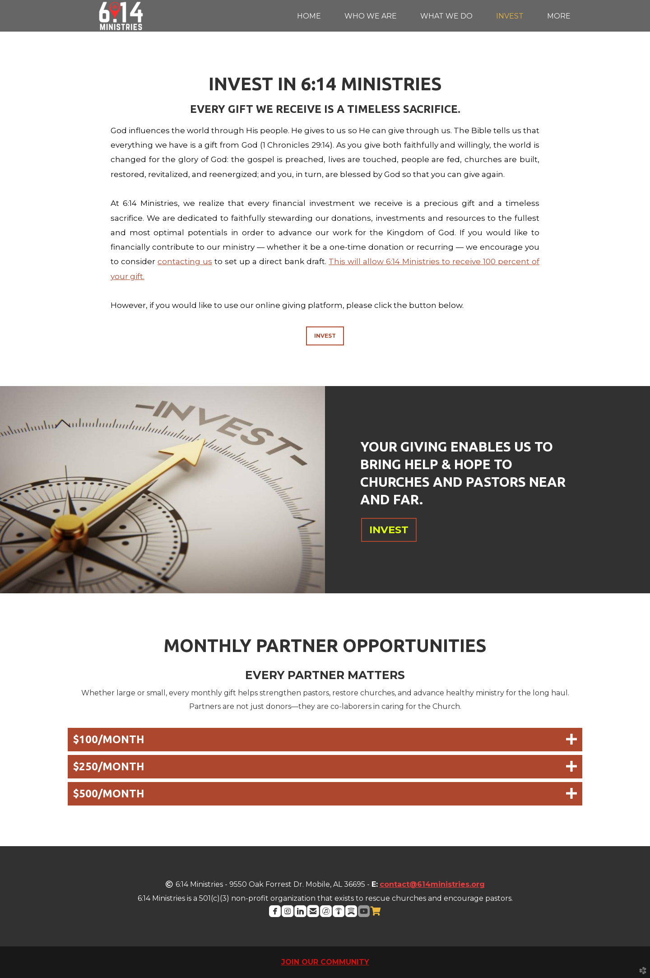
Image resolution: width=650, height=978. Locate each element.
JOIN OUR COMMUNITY (325, 962)
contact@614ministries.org (432, 884)
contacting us (185, 261)
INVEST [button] (389, 529)
